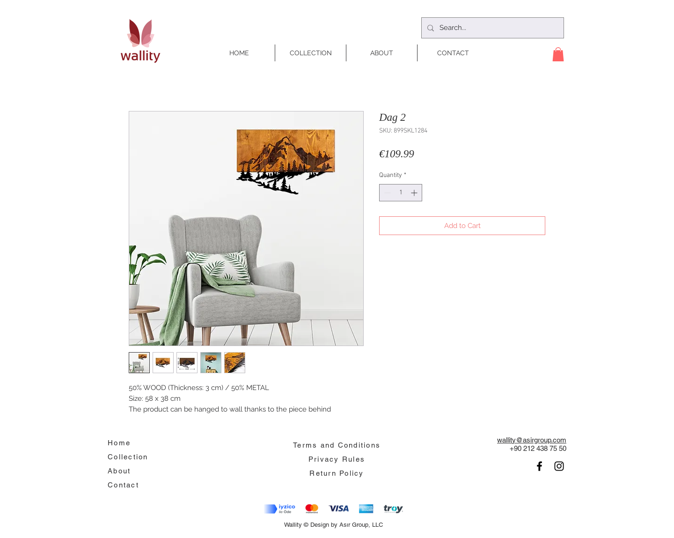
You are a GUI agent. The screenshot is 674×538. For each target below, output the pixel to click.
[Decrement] (386, 192)
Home (119, 443)
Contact (123, 485)
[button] (558, 54)
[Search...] (492, 28)
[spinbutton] (400, 192)
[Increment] (415, 192)
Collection (128, 457)
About (119, 471)
